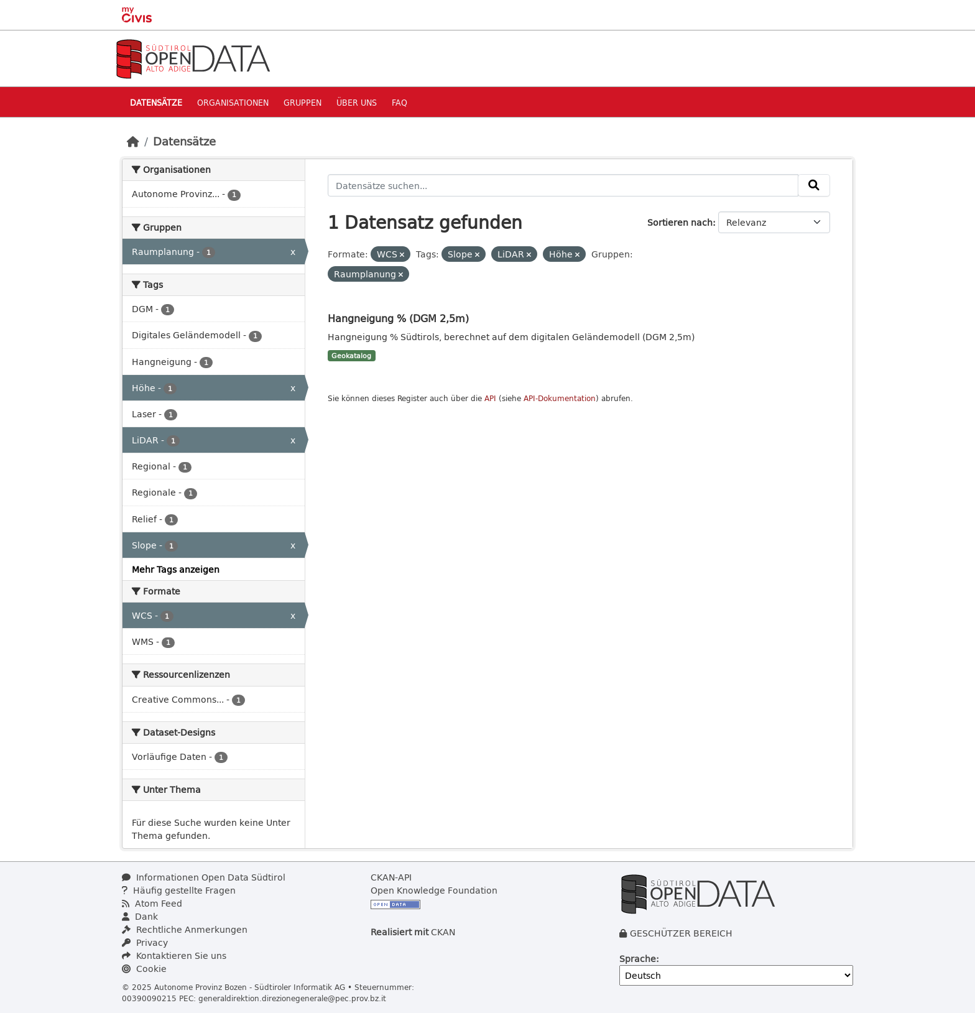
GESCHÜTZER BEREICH (681, 933)
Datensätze (156, 102)
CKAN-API (391, 877)
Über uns (356, 102)
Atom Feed (152, 903)
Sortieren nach (680, 222)
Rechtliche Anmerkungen (184, 929)
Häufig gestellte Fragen (179, 890)
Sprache (637, 958)
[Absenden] (814, 185)
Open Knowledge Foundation (434, 890)
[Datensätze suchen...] (563, 185)
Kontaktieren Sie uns (174, 955)
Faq (399, 102)
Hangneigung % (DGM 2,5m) (398, 318)
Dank (140, 916)
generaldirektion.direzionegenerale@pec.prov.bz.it (292, 998)
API (490, 398)
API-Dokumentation (560, 398)
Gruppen (302, 102)
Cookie (144, 968)
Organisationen (233, 102)
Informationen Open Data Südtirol (203, 877)
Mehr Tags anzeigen (175, 569)
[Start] (133, 141)
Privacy (145, 942)
